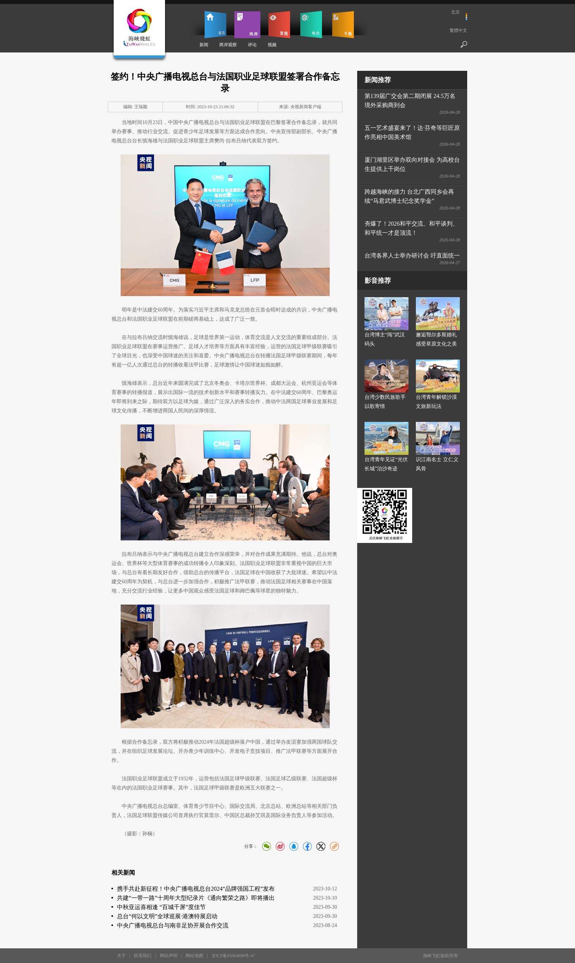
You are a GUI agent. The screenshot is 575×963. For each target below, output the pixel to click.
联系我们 (142, 955)
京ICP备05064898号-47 (233, 955)
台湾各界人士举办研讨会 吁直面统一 (412, 255)
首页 (215, 24)
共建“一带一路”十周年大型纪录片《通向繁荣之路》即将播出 (196, 898)
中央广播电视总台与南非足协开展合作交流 (172, 925)
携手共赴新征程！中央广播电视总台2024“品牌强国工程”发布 (196, 889)
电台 (311, 24)
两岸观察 (228, 44)
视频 (272, 44)
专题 (343, 24)
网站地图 (194, 955)
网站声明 (168, 955)
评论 (252, 44)
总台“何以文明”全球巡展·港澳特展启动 (167, 916)
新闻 (203, 44)
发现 (279, 24)
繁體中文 (458, 30)
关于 (121, 955)
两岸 (247, 24)
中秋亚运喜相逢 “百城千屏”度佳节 (161, 907)
